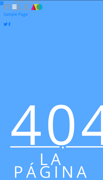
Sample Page (16, 14)
